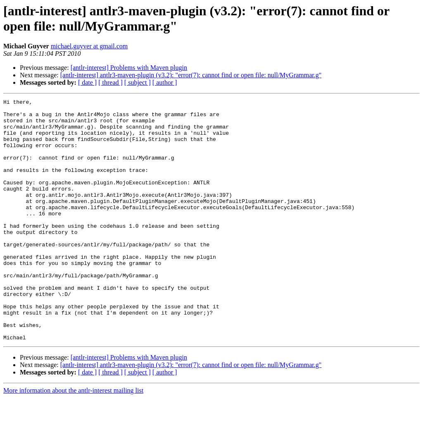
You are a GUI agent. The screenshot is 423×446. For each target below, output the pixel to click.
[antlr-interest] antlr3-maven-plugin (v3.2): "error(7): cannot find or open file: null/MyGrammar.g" (191, 75)
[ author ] (164, 82)
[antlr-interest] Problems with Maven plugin (129, 67)
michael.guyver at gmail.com (89, 46)
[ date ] (87, 82)
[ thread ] (110, 82)
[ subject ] (137, 82)
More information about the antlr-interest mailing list (73, 438)
